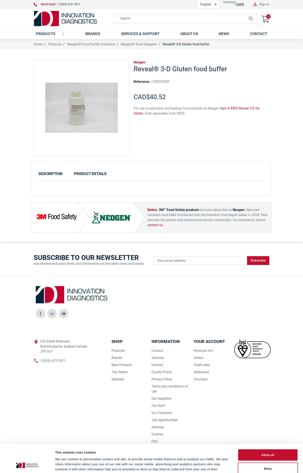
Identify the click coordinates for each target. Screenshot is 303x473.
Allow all (268, 428)
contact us (155, 225)
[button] (265, 19)
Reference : (142, 82)
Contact (157, 351)
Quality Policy (162, 372)
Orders (198, 358)
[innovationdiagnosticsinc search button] (251, 18)
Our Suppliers (161, 399)
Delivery (157, 365)
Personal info (203, 351)
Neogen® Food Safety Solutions (91, 44)
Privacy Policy (162, 379)
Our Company (162, 413)
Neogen (139, 62)
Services (158, 358)
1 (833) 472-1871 (68, 4)
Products (54, 44)
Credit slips (202, 365)
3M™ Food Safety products (179, 210)
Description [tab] (50, 173)
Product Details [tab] (90, 173)
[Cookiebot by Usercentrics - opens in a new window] (27, 465)
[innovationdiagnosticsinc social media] (40, 313)
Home (38, 44)
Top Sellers (120, 372)
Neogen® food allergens (139, 44)
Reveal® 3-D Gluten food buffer (186, 44)
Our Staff (158, 406)
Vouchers (200, 379)
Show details (221, 464)
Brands (117, 358)
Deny (268, 442)
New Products (122, 365)
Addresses (201, 372)
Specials (118, 379)
